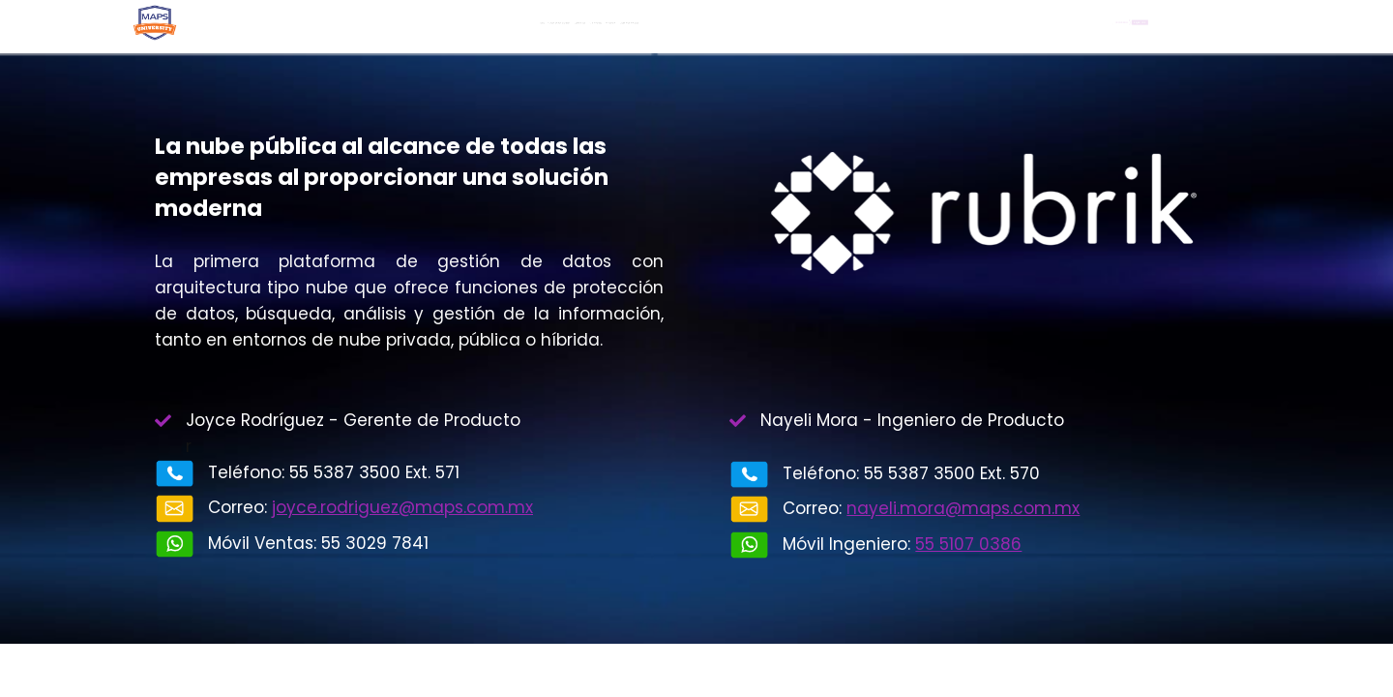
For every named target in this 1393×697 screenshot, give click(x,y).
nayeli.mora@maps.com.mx (963, 508)
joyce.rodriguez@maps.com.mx (402, 507)
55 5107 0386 (968, 544)
